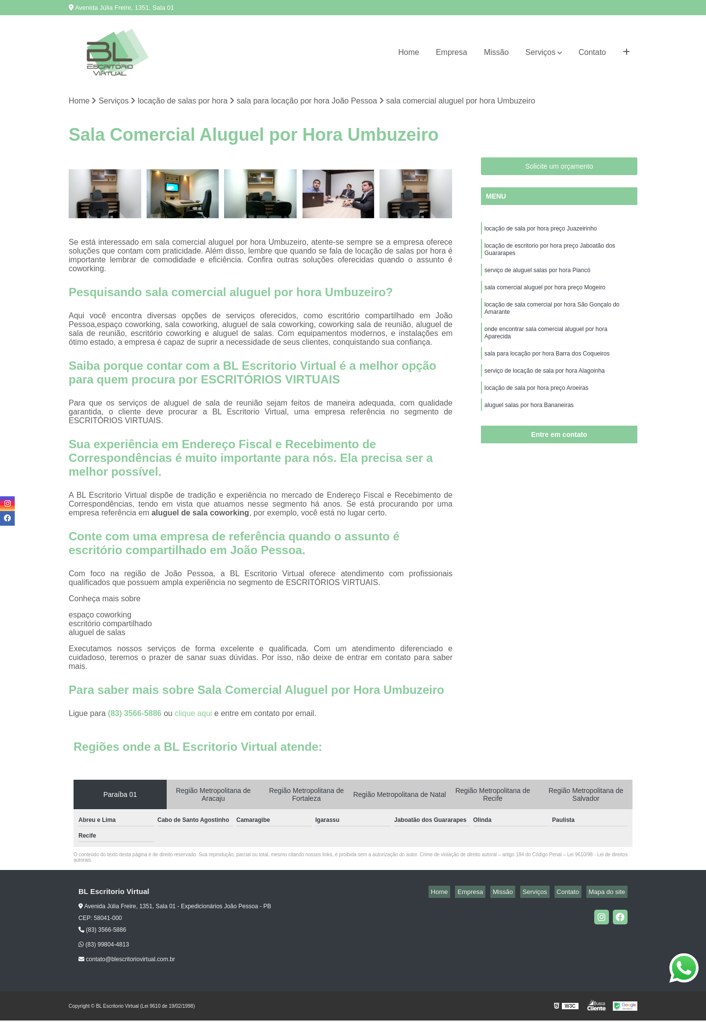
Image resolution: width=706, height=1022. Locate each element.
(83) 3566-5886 (136, 715)
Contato (592, 52)
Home (408, 52)
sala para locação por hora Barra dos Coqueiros (546, 369)
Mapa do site (609, 893)
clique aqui (193, 715)
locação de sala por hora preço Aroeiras (536, 406)
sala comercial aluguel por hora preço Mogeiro (544, 295)
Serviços (540, 52)
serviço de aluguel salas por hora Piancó (537, 277)
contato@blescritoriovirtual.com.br (126, 960)
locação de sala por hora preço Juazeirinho (540, 231)
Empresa (451, 52)
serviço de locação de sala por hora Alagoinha (544, 387)
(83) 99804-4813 (103, 946)
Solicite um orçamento (559, 168)
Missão (496, 52)
